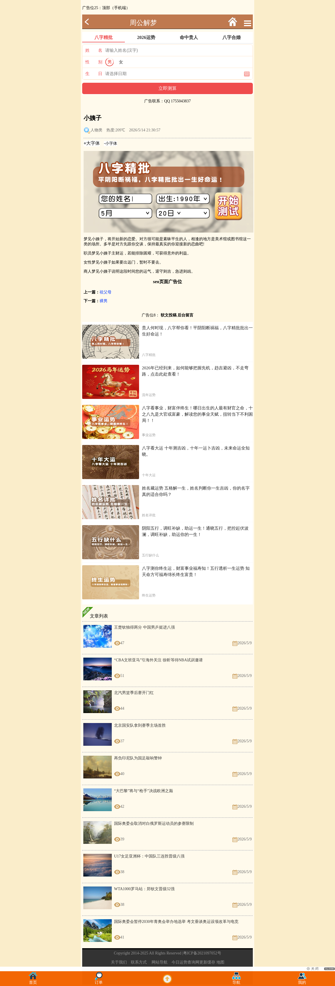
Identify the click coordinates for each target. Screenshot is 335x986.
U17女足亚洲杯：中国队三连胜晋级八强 (149, 856)
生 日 (93, 73)
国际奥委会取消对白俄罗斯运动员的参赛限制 (154, 823)
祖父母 (105, 292)
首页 (33, 981)
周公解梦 (143, 22)
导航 (236, 981)
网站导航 (160, 962)
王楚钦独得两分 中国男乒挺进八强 (144, 627)
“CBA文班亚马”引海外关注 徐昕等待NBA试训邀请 (158, 660)
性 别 (93, 62)
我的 (302, 981)
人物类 (96, 130)
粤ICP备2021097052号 (202, 953)
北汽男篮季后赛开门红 (134, 693)
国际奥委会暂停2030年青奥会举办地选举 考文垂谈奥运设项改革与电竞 (176, 921)
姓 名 (93, 50)
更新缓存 (207, 962)
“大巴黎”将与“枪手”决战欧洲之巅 (143, 791)
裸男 (103, 301)
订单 (98, 981)
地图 (220, 962)
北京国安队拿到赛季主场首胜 (140, 725)
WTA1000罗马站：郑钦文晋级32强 (144, 889)
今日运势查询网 (185, 962)
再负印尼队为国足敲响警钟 (138, 758)
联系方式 (139, 962)
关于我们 (119, 962)
